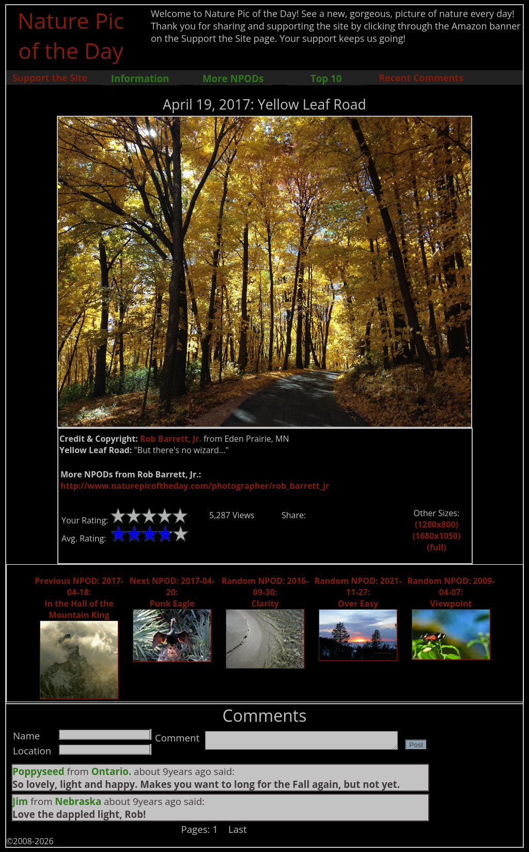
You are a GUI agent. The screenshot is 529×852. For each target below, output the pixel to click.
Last (237, 829)
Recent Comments (421, 77)
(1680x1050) (436, 535)
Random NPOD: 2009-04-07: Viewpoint (451, 592)
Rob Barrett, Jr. (170, 438)
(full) (436, 547)
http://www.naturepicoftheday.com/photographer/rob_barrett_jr (194, 485)
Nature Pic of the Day (71, 35)
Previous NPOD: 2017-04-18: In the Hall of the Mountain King (79, 598)
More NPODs (233, 78)
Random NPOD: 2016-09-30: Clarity (265, 592)
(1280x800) (436, 524)
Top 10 (325, 78)
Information (140, 78)
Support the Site (49, 77)
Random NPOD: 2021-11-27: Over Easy (358, 592)
